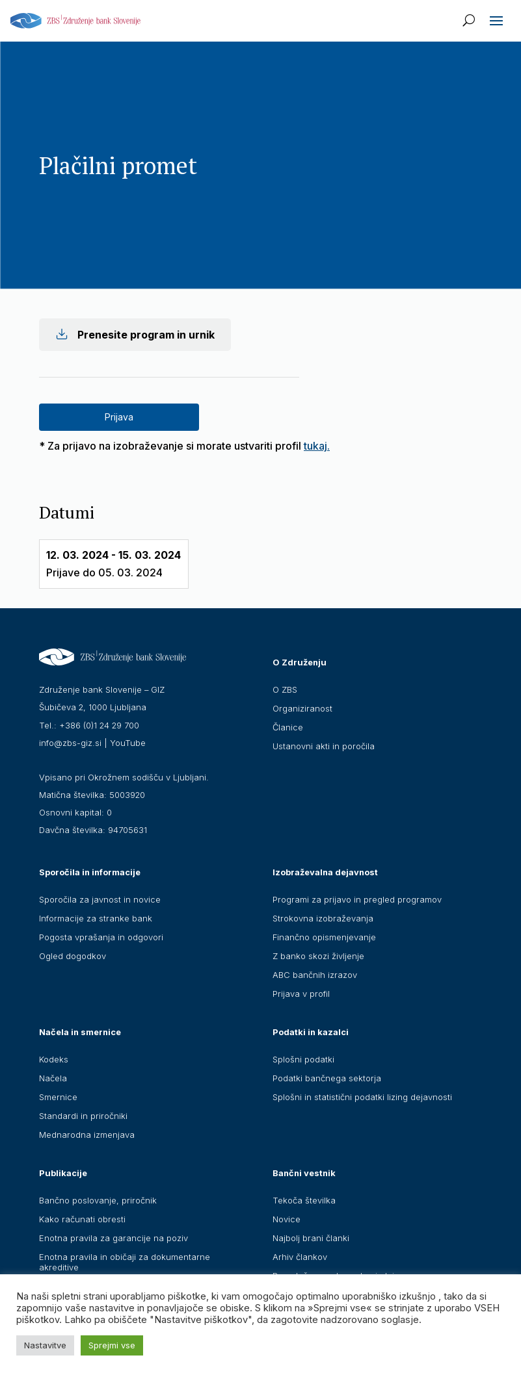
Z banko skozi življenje (318, 956)
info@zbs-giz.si (70, 743)
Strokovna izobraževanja (323, 918)
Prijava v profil (301, 993)
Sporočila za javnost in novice (100, 899)
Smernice (58, 1097)
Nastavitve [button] (45, 1345)
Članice (288, 727)
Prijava (119, 416)
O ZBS (285, 689)
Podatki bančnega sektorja (327, 1078)
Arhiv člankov (300, 1257)
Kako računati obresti (82, 1219)
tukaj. (317, 445)
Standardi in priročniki (83, 1116)
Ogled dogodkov (72, 956)
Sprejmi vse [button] (111, 1345)
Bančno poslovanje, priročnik (98, 1200)
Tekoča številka (304, 1200)
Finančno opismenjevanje (324, 937)
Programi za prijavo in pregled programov (357, 899)
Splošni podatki (303, 1059)
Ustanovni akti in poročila (324, 746)
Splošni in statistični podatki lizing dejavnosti (362, 1097)
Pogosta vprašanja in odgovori (101, 937)
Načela (53, 1078)
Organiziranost (302, 708)
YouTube (128, 743)
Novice (287, 1219)
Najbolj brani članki (311, 1238)
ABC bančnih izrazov (315, 975)
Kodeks (53, 1059)
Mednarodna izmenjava (87, 1134)
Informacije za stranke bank (95, 918)
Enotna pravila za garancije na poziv (113, 1238)
